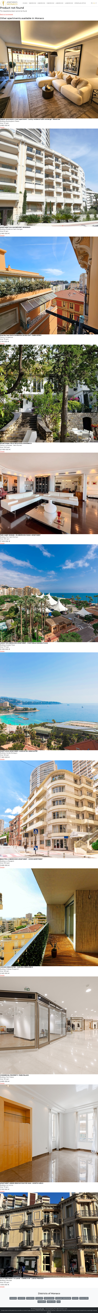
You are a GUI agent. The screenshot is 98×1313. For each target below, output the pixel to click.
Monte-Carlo (51, 1301)
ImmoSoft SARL (39, 1308)
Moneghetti (41, 1301)
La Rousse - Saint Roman (63, 1298)
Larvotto (75, 1298)
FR (92, 3)
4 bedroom (59, 3)
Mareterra (13, 1298)
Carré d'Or (21, 1298)
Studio (25, 3)
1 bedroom (32, 3)
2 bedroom (41, 3)
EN (94, 3)
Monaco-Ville (84, 1298)
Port (58, 1301)
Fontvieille (39, 1298)
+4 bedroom (69, 3)
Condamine (30, 1298)
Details (2, 127)
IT (96, 3)
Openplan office (80, 3)
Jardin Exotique (49, 1298)
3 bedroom (50, 3)
